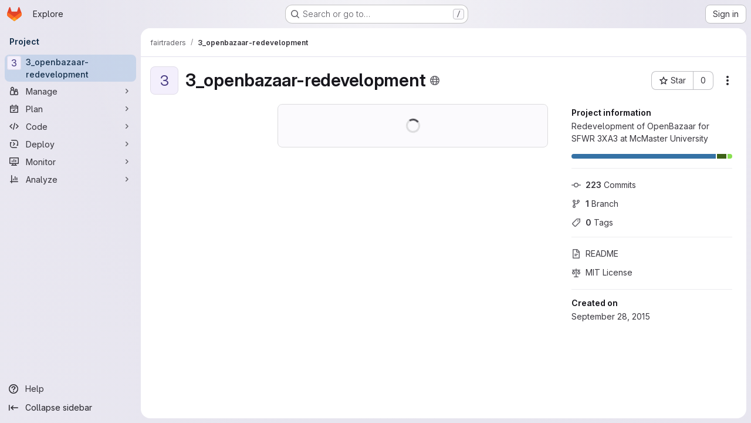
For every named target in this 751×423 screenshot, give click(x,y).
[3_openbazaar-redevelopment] (70, 68)
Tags (592, 222)
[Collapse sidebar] (70, 408)
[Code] (70, 126)
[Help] (70, 389)
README (594, 253)
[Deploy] (70, 144)
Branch (594, 204)
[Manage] (70, 91)
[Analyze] (70, 179)
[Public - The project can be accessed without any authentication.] (434, 80)
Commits (603, 185)
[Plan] (70, 108)
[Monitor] (70, 161)
